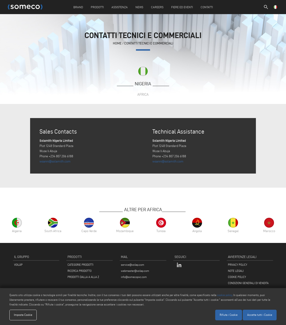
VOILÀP (18, 264)
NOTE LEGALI (236, 270)
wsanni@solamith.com (55, 161)
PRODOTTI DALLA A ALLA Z (83, 276)
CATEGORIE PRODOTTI (80, 264)
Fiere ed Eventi (182, 7)
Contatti (207, 7)
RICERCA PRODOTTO (79, 270)
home (117, 43)
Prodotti (97, 7)
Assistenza (119, 7)
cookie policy (224, 295)
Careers (157, 7)
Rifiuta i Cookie (229, 314)
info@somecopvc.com (134, 276)
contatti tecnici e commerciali (148, 43)
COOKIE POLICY (237, 276)
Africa (143, 94)
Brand (78, 7)
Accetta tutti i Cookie (259, 314)
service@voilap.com (132, 264)
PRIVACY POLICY (237, 264)
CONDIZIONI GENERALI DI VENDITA (248, 283)
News (139, 7)
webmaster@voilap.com (135, 270)
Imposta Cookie (23, 314)
